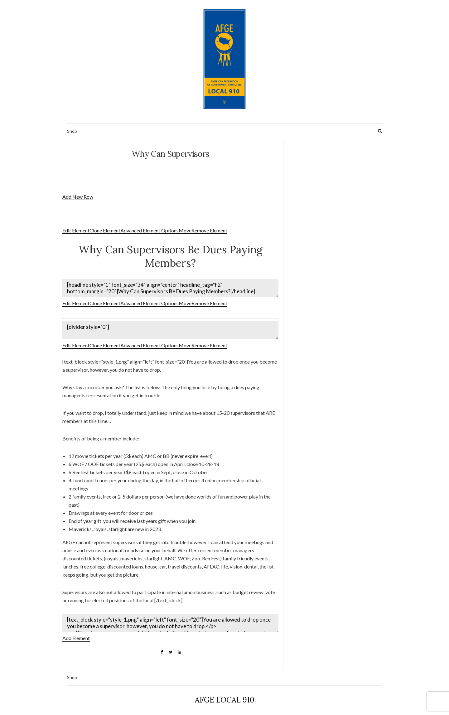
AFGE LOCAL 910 (224, 696)
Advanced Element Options (149, 230)
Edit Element (75, 230)
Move (185, 230)
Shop (72, 131)
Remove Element (209, 230)
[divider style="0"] (170, 328)
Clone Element (104, 230)
